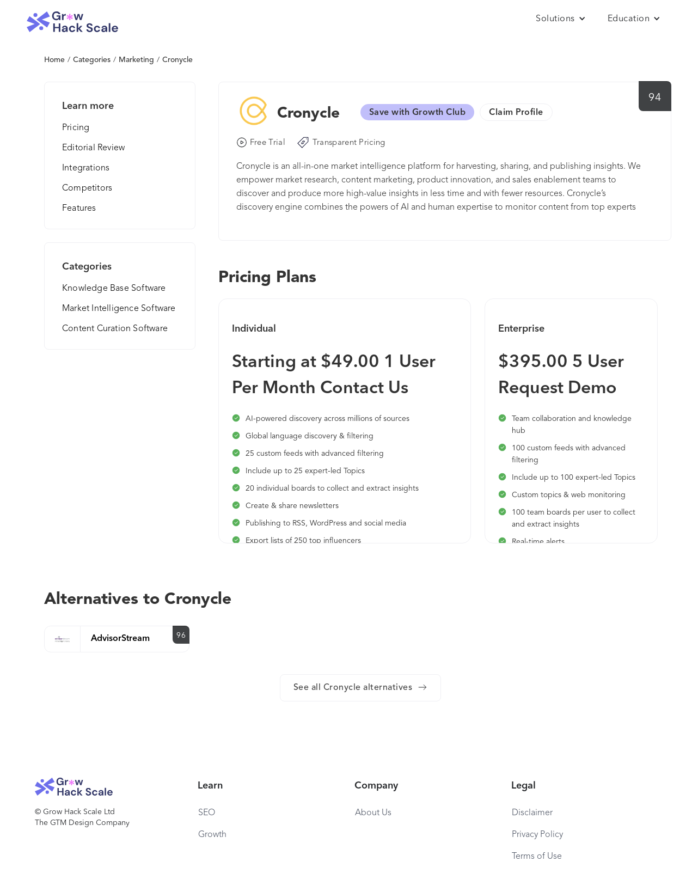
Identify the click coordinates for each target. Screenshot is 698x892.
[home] (72, 22)
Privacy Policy (537, 834)
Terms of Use (537, 856)
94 (654, 98)
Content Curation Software (115, 329)
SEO (206, 813)
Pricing (75, 128)
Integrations (85, 168)
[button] (561, 19)
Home (54, 60)
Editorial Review (93, 148)
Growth (212, 834)
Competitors (87, 188)
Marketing (136, 60)
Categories (92, 60)
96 (181, 635)
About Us (373, 813)
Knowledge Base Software (114, 288)
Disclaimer (532, 813)
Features (79, 208)
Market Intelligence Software (119, 308)
